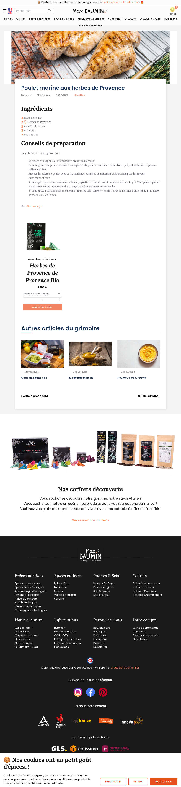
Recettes (80, 95)
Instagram (100, 639)
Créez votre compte (146, 635)
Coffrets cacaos (143, 587)
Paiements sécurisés (67, 643)
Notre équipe (23, 643)
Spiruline (59, 599)
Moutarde (60, 587)
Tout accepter (163, 781)
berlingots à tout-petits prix (128, 2)
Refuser (138, 781)
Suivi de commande (145, 627)
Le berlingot (22, 631)
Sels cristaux (101, 595)
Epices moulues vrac (28, 583)
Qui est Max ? (23, 627)
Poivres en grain (103, 587)
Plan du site (61, 647)
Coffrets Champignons (148, 595)
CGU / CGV (61, 635)
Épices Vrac (61, 583)
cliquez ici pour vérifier (125, 667)
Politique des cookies (67, 639)
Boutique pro (101, 627)
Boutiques (99, 631)
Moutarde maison (81, 378)
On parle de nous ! (27, 635)
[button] (172, 11)
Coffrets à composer (146, 583)
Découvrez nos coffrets (90, 520)
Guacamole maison (34, 378)
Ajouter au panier (42, 307)
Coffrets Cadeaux (144, 591)
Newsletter (100, 647)
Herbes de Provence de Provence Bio (42, 273)
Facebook (99, 635)
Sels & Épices (101, 591)
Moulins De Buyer (104, 583)
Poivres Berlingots (26, 599)
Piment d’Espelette (27, 595)
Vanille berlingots (26, 602)
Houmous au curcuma (131, 378)
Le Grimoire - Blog (26, 647)
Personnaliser (113, 781)
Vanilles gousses (65, 595)
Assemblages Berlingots (30, 591)
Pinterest (99, 643)
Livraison (59, 627)
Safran (58, 591)
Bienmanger (34, 206)
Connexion (139, 631)
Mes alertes (140, 639)
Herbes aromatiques (28, 606)
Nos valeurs (22, 639)
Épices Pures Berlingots (29, 587)
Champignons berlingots (31, 610)
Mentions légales (65, 631)
